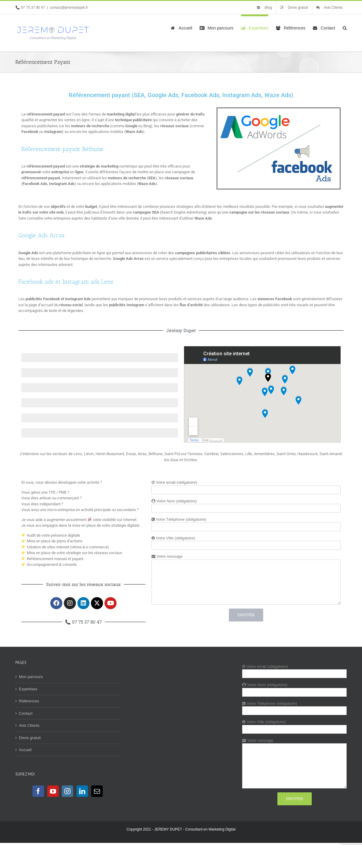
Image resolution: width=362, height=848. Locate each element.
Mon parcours (31, 676)
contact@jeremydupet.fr (69, 7)
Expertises (28, 689)
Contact (26, 713)
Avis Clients (29, 725)
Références (29, 701)
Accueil (25, 750)
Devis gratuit (30, 737)
